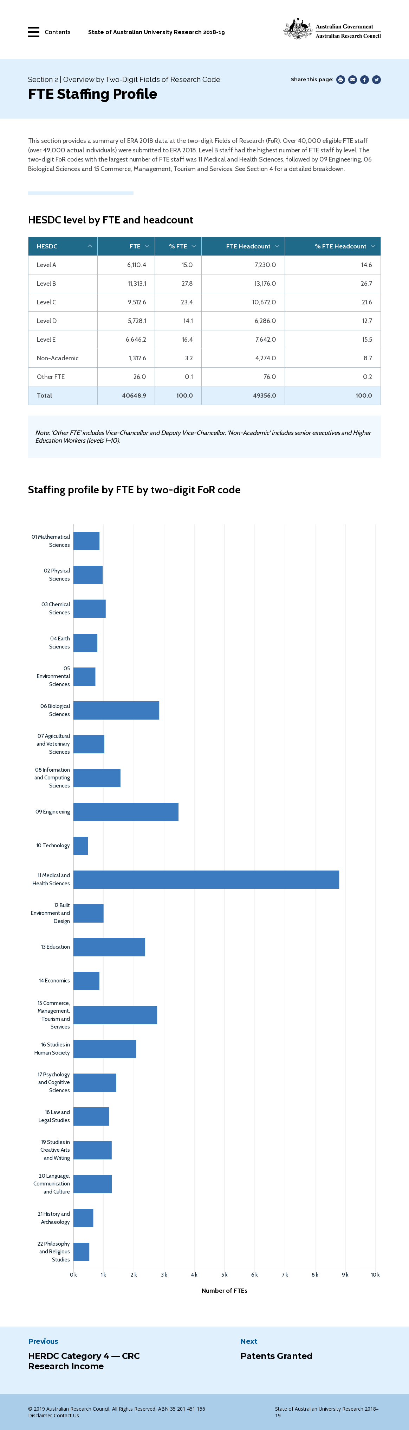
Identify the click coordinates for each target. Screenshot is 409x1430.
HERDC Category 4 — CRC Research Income (83, 1361)
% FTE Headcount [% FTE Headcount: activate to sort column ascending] (340, 246)
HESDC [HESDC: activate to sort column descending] (47, 246)
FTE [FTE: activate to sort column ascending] (135, 246)
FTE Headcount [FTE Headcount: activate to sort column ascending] (248, 246)
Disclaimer (40, 1415)
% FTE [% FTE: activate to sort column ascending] (178, 246)
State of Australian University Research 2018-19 (156, 32)
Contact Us (66, 1415)
